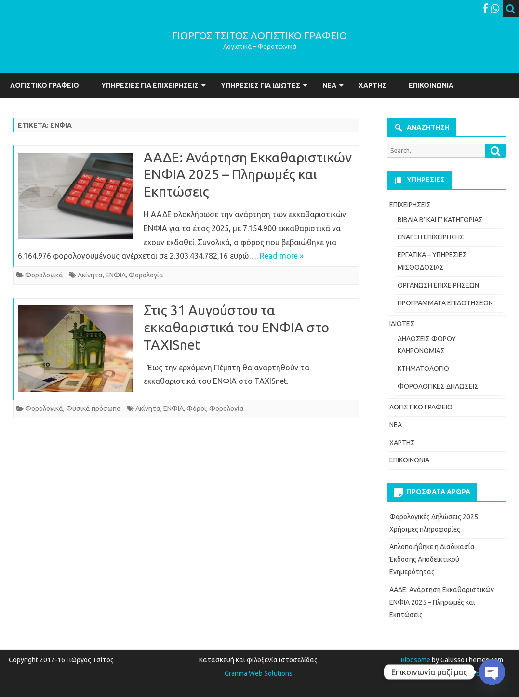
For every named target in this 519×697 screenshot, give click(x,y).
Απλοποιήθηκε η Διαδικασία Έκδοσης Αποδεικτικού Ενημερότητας (432, 559)
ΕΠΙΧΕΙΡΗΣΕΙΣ (410, 205)
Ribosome (415, 660)
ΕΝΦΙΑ (116, 275)
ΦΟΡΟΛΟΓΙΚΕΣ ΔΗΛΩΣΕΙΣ (438, 386)
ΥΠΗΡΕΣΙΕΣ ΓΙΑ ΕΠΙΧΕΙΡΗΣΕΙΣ (150, 85)
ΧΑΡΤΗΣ (372, 85)
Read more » (282, 255)
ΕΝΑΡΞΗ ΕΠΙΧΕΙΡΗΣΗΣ (431, 237)
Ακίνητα (90, 275)
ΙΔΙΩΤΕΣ (401, 324)
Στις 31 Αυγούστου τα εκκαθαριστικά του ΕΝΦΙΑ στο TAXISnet (236, 327)
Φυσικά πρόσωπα (93, 408)
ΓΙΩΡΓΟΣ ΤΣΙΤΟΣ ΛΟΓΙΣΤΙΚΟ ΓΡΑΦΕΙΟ (259, 35)
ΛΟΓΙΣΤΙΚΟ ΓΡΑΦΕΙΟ (44, 85)
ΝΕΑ (329, 85)
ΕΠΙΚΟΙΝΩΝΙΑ (431, 85)
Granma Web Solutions (259, 673)
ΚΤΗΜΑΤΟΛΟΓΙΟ (423, 368)
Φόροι (196, 408)
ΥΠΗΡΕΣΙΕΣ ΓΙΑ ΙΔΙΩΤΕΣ (260, 85)
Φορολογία (146, 275)
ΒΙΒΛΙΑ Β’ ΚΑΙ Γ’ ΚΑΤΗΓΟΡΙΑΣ (440, 220)
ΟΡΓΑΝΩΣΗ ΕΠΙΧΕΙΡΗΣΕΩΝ (438, 285)
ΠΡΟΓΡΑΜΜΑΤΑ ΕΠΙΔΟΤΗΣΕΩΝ (445, 303)
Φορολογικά (44, 275)
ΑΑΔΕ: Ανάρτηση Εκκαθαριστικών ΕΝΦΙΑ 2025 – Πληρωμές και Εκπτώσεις (248, 174)
